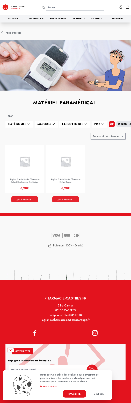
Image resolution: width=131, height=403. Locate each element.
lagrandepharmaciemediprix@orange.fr (65, 322)
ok (112, 124)
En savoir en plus (48, 386)
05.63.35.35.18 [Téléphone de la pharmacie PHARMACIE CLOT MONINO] (73, 317)
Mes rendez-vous (37, 18)
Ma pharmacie (79, 18)
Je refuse (98, 393)
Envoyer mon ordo (58, 18)
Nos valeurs (117, 18)
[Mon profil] (121, 7)
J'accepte (74, 393)
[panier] (128, 7)
